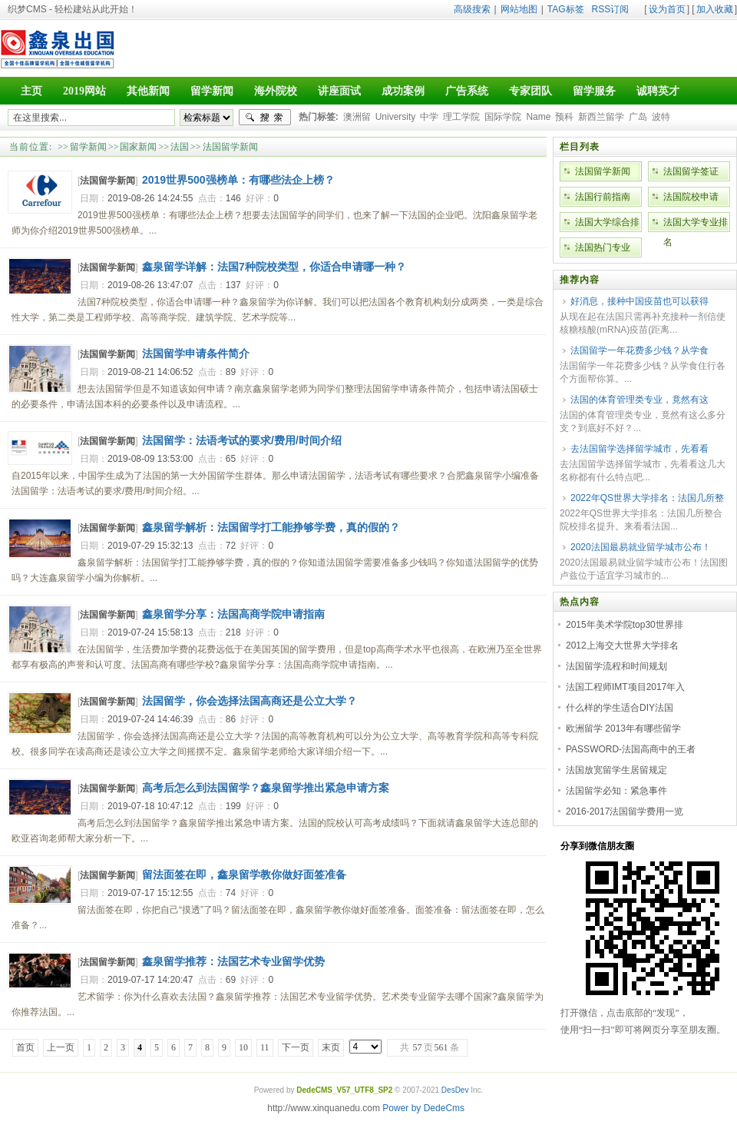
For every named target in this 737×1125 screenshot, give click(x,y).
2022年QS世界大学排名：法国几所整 (647, 498)
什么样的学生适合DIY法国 (619, 707)
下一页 (295, 1047)
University (395, 116)
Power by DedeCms (423, 1108)
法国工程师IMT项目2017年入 (625, 687)
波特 (661, 116)
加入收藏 (714, 9)
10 (243, 1047)
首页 (25, 1047)
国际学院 (502, 116)
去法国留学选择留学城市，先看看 (639, 448)
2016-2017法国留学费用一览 (624, 811)
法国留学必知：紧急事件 (616, 790)
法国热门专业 (602, 247)
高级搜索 (472, 9)
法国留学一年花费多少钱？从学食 (639, 350)
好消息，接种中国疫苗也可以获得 (639, 301)
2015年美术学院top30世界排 (624, 624)
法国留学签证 (691, 171)
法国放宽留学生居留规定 (616, 770)
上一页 (60, 1047)
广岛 (638, 116)
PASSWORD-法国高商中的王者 (631, 749)
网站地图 (519, 9)
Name (538, 116)
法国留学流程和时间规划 (616, 666)
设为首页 (667, 9)
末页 (331, 1047)
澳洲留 (357, 116)
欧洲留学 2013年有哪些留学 (623, 728)
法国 (179, 146)
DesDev (455, 1090)
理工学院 (461, 116)
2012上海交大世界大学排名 (622, 645)
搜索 (265, 117)
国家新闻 (138, 146)
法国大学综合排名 (607, 224)
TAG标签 (565, 9)
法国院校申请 (691, 196)
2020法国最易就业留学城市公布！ (640, 547)
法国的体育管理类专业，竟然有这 (639, 399)
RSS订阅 (611, 9)
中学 (429, 116)
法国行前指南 (602, 196)
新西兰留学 (601, 116)
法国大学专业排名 (695, 224)
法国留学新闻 (230, 146)
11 (264, 1047)
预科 (564, 116)
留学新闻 (88, 146)
